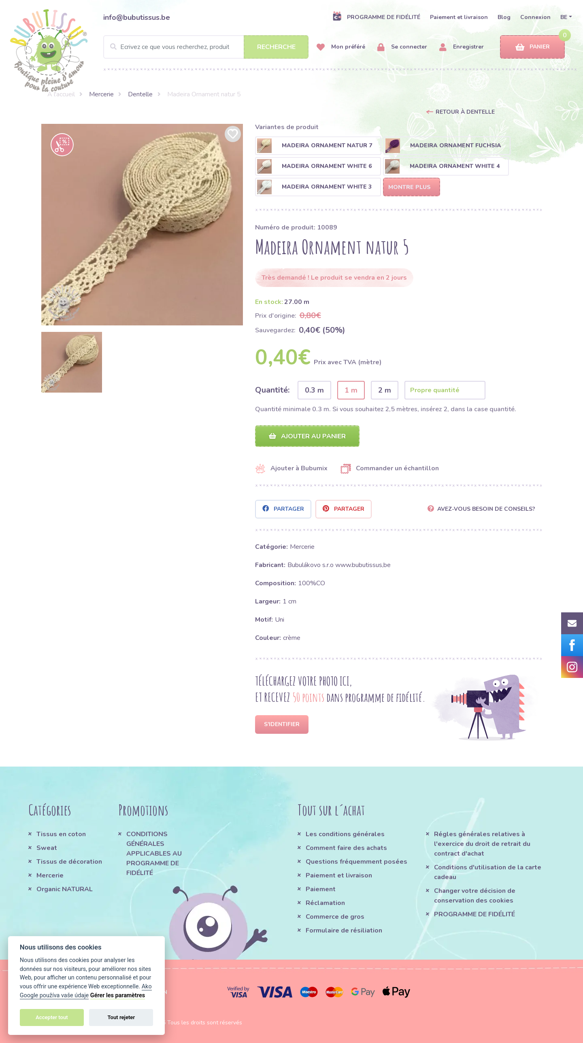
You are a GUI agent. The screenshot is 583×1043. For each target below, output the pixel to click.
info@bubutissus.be (136, 17)
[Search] (206, 47)
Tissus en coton (61, 834)
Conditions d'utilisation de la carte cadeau (487, 872)
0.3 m (314, 390)
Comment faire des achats (346, 847)
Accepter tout (52, 1017)
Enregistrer (461, 47)
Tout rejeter (121, 1017)
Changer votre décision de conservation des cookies (474, 895)
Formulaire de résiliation (344, 930)
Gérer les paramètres (117, 995)
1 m (351, 390)
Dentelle (140, 94)
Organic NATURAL (64, 889)
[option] (142, 224)
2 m (384, 390)
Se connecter (402, 47)
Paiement (321, 889)
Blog (504, 17)
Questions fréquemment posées (356, 861)
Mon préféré (341, 47)
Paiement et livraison (459, 17)
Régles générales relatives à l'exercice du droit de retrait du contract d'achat (482, 844)
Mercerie (101, 94)
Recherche (276, 46)
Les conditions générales (345, 834)
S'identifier (282, 724)
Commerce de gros (335, 916)
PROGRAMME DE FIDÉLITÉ (376, 17)
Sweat (46, 847)
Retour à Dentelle (465, 112)
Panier (532, 47)
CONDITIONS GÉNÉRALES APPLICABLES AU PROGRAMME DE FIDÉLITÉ (154, 853)
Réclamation (325, 903)
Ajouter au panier (307, 436)
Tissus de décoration (69, 861)
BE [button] (563, 17)
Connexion (535, 17)
